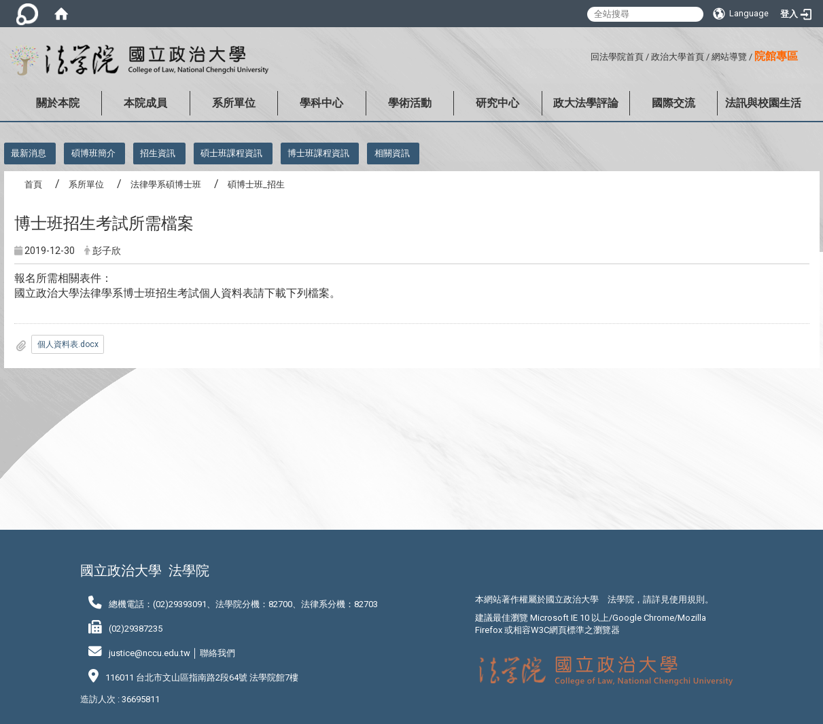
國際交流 (673, 102)
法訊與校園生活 (763, 102)
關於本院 (58, 102)
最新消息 (28, 153)
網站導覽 (729, 57)
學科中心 (321, 102)
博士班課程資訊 (318, 153)
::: (585, 55)
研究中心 (497, 102)
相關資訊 (392, 153)
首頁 (33, 184)
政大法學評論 (585, 102)
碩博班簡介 (93, 153)
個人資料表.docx (68, 344)
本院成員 (145, 102)
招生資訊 (157, 153)
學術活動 (410, 102)
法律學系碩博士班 (165, 184)
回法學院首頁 (617, 57)
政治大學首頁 (677, 57)
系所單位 (234, 102)
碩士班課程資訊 (231, 153)
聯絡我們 (217, 653)
